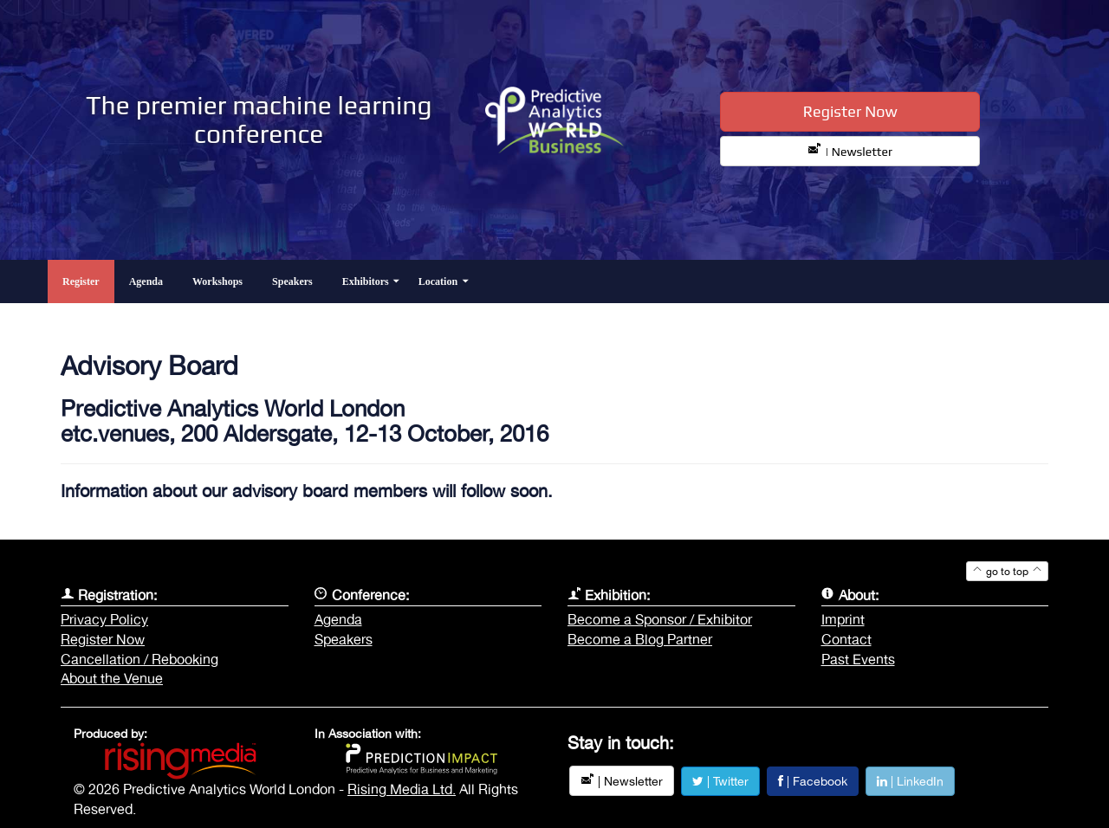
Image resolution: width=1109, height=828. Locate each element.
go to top (1007, 572)
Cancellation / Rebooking (139, 659)
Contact (846, 639)
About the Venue (112, 678)
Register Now (850, 111)
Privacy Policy (104, 619)
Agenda (338, 619)
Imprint (843, 619)
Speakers (344, 639)
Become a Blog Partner (639, 639)
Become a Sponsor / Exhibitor (659, 619)
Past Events (858, 659)
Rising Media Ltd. (401, 789)
